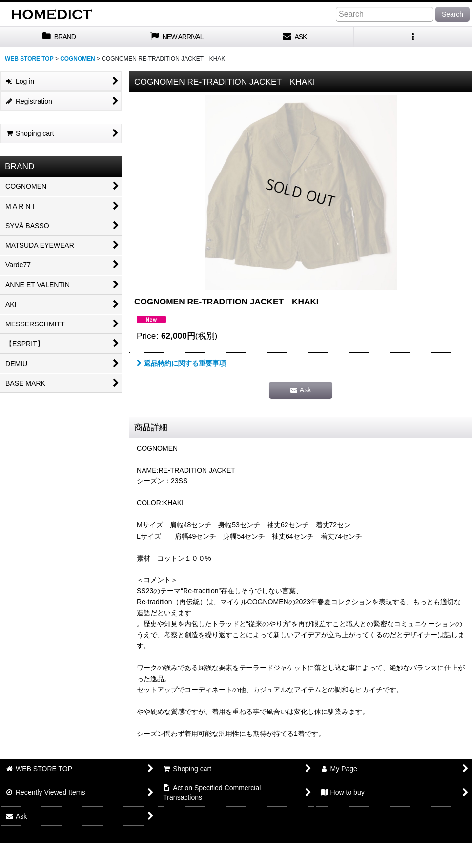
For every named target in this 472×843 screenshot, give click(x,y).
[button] (413, 37)
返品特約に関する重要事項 (181, 363)
